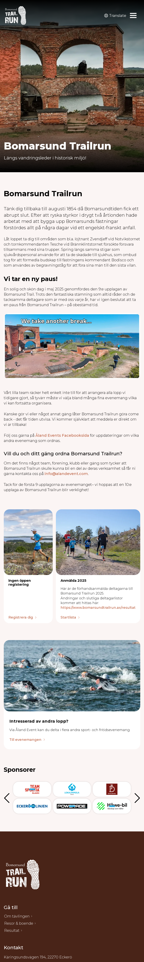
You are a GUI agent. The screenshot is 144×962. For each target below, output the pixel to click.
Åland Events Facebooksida (62, 435)
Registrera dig (20, 617)
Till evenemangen (25, 740)
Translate (115, 15)
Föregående (7, 797)
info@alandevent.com (66, 473)
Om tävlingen (17, 916)
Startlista (68, 617)
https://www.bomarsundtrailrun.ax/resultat (98, 608)
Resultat (12, 930)
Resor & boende (18, 923)
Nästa (136, 797)
